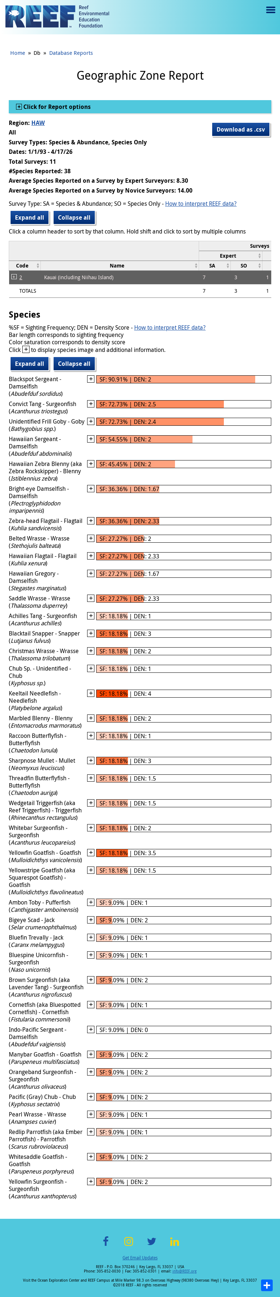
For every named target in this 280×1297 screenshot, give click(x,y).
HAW (38, 123)
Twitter (152, 1246)
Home (17, 52)
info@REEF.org (184, 1271)
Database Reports (71, 52)
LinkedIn (174, 1246)
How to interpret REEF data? (201, 204)
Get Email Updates (140, 1257)
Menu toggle (270, 15)
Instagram (128, 1246)
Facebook (106, 1246)
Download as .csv (241, 129)
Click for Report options (56, 107)
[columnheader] (230, 256)
